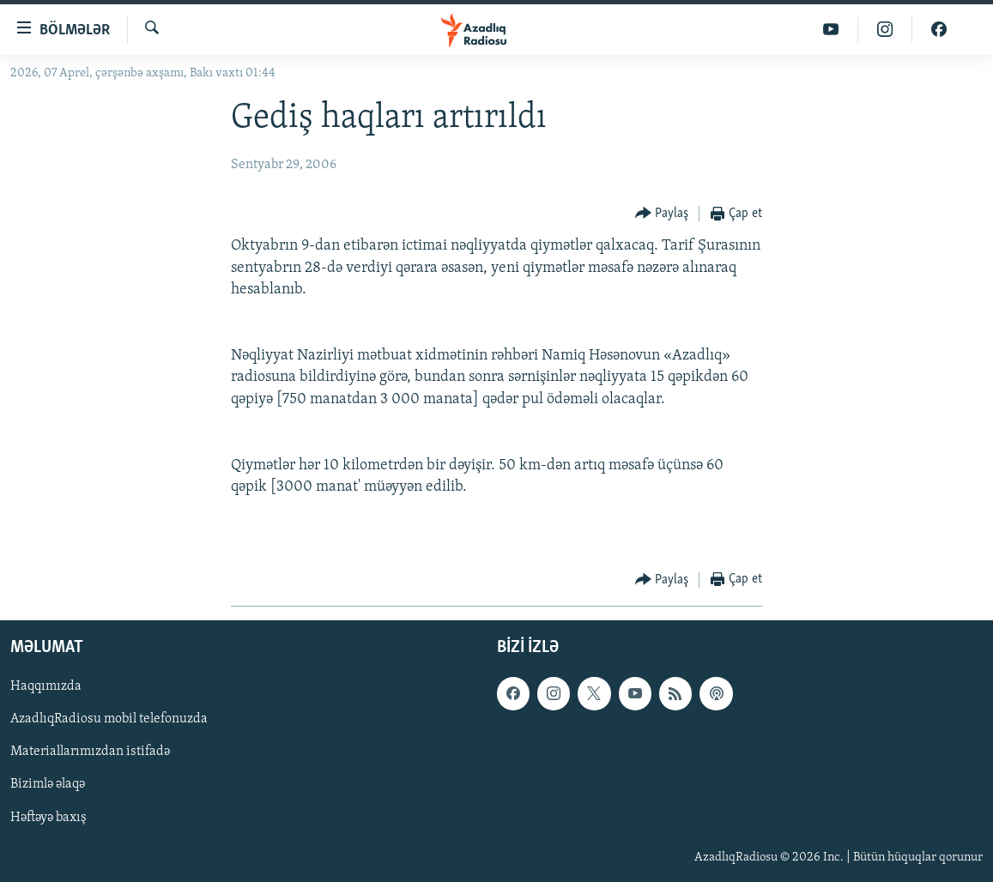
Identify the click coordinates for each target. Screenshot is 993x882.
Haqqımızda (46, 686)
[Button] (662, 214)
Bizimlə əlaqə (47, 784)
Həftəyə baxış (48, 817)
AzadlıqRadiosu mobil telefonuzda (109, 719)
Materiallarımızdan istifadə (90, 751)
